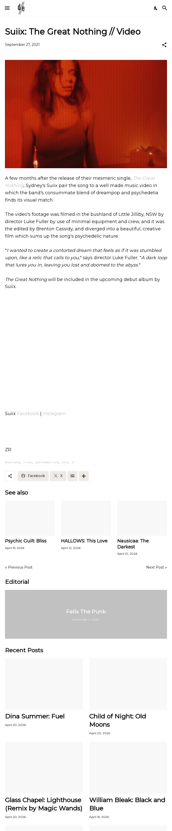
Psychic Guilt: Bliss (25, 541)
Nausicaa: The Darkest (133, 544)
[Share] (164, 45)
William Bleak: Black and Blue (127, 804)
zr (73, 462)
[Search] (165, 8)
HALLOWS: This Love (84, 541)
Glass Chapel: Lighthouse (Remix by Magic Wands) (43, 804)
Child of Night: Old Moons (117, 720)
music (28, 462)
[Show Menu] (7, 8)
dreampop (12, 462)
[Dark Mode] (156, 8)
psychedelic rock (47, 462)
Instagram (54, 413)
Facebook (28, 413)
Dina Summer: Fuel (34, 716)
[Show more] (84, 476)
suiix (65, 462)
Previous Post (20, 567)
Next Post (155, 567)
